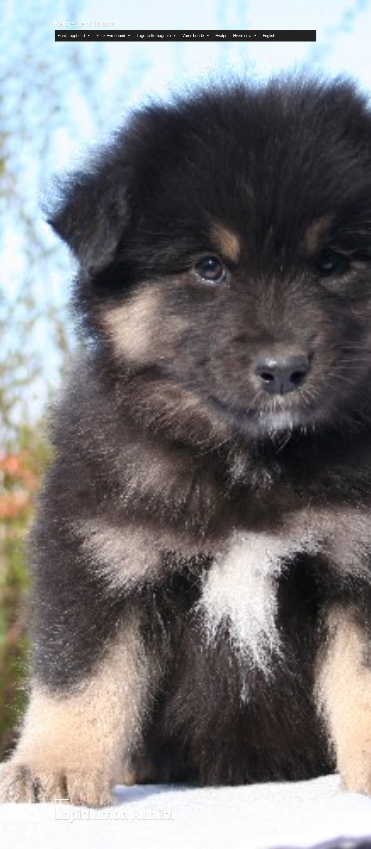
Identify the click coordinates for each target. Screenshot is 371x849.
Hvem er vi (245, 35)
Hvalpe (221, 35)
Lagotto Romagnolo (156, 35)
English (269, 35)
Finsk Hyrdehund (113, 35)
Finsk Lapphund (74, 35)
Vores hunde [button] (195, 35)
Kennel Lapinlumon (84, 23)
